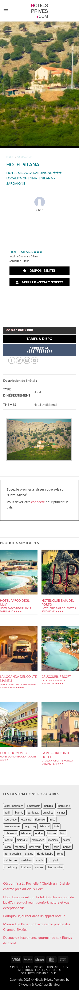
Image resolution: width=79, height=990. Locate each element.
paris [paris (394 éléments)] (56, 847)
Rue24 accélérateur (47, 984)
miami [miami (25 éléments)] (66, 840)
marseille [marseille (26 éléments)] (53, 840)
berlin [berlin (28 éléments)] (7, 812)
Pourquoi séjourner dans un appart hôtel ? (34, 916)
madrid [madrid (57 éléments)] (8, 840)
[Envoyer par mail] (26, 360)
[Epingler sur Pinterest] (34, 360)
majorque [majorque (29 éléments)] (22, 840)
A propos (16, 966)
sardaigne (24, 157)
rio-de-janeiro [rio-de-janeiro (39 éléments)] (45, 853)
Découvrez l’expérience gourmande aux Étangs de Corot (37, 940)
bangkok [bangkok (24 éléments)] (49, 805)
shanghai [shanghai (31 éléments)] (53, 860)
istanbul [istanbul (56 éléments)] (45, 826)
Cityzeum (25, 984)
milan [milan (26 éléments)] (7, 847)
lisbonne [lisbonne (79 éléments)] (26, 833)
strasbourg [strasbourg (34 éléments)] (10, 867)
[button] (5, 10)
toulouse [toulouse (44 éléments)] (26, 867)
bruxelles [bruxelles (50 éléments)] (48, 812)
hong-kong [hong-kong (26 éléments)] (30, 826)
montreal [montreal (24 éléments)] (20, 847)
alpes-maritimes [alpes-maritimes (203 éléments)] (13, 805)
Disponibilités (39, 271)
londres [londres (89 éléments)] (39, 833)
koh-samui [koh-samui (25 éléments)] (10, 833)
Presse (39, 966)
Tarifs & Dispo (39, 338)
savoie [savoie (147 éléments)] (39, 860)
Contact (53, 966)
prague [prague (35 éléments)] (29, 853)
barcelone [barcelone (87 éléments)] (64, 805)
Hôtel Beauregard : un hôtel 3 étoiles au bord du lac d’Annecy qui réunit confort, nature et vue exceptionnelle (38, 902)
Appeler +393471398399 (39, 282)
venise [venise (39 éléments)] (39, 867)
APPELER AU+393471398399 (39, 350)
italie (10, 157)
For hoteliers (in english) (40, 973)
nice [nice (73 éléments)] (47, 847)
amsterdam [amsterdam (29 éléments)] (33, 805)
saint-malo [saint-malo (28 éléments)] (10, 860)
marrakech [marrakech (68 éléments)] (38, 840)
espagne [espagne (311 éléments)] (26, 819)
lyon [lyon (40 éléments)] (62, 833)
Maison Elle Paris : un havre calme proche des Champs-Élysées (36, 926)
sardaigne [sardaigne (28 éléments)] (26, 860)
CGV (65, 966)
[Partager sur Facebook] (11, 360)
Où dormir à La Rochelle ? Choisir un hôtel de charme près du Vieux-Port (36, 886)
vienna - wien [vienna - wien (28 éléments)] (55, 867)
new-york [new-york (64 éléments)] (34, 847)
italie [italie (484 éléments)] (56, 826)
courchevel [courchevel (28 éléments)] (10, 819)
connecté (38, 502)
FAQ (29, 966)
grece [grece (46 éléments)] (52, 819)
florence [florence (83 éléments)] (40, 819)
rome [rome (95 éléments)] (60, 853)
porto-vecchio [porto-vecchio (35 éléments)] (12, 853)
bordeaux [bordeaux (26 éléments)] (33, 812)
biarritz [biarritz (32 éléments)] (19, 812)
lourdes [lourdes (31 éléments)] (51, 833)
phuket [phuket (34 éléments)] (67, 847)
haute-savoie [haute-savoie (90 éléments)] (12, 826)
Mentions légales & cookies (39, 969)
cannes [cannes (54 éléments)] (61, 812)
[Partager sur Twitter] (19, 360)
